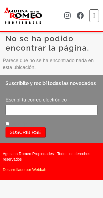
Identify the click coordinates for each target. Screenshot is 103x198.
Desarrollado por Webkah (24, 169)
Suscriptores (21, 124)
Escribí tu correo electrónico (36, 99)
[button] (94, 15)
